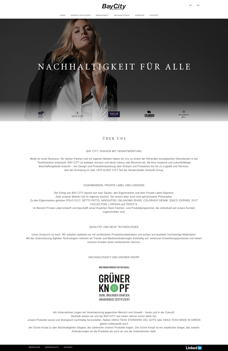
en (198, 5)
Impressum (34, 347)
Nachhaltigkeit (122, 15)
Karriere (140, 15)
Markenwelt (102, 15)
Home (62, 15)
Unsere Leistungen (80, 15)
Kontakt (154, 15)
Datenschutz (52, 347)
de (190, 5)
